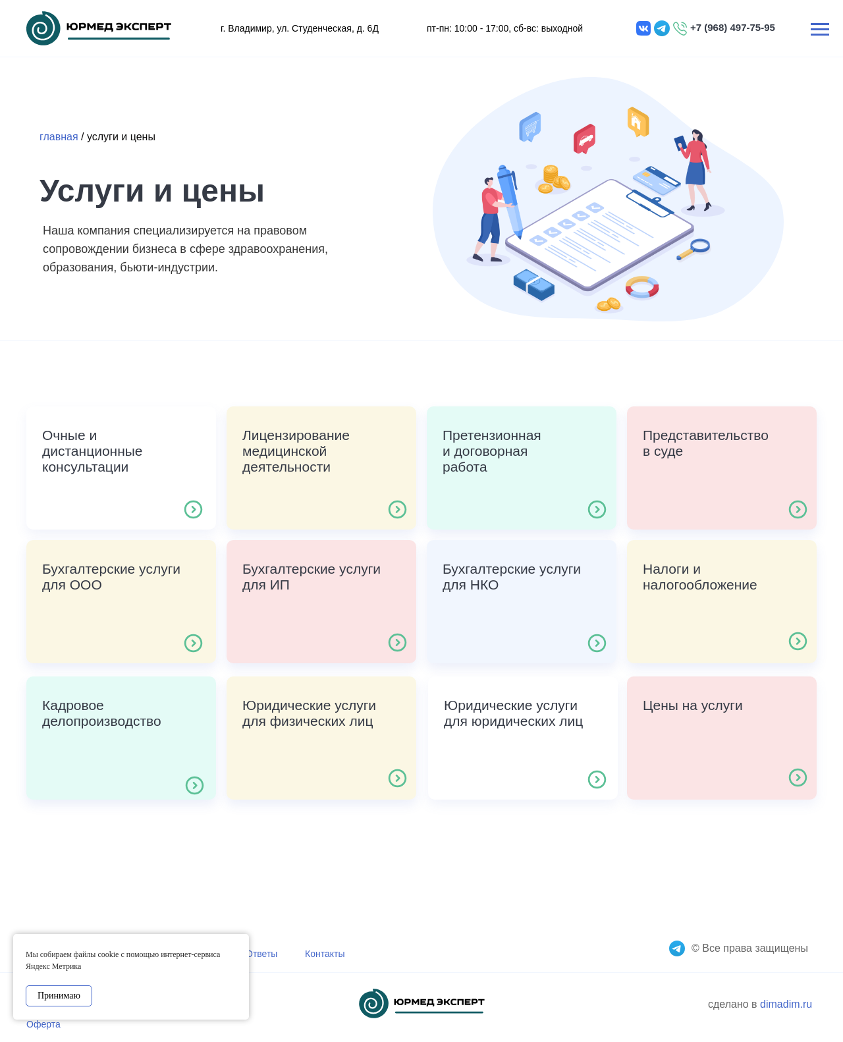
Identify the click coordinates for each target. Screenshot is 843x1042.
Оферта (43, 1024)
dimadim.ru (786, 1004)
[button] (121, 468)
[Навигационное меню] (820, 29)
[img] (98, 28)
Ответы (261, 953)
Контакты (324, 953)
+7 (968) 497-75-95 (732, 27)
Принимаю (59, 996)
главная (59, 136)
